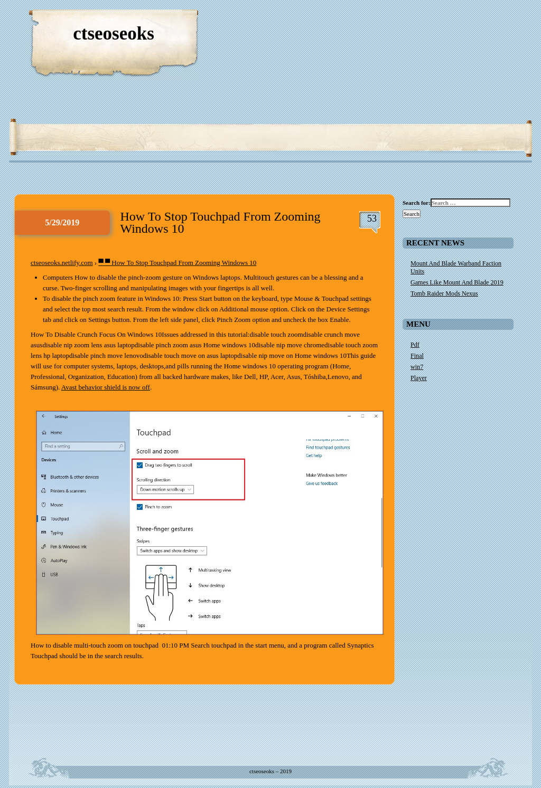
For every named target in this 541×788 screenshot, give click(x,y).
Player (419, 378)
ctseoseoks (113, 33)
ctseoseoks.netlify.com (62, 263)
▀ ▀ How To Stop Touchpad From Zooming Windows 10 (177, 263)
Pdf (415, 344)
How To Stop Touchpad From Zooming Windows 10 (220, 222)
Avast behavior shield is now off (105, 387)
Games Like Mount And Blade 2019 (457, 282)
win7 (417, 367)
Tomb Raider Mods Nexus (444, 293)
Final (417, 355)
